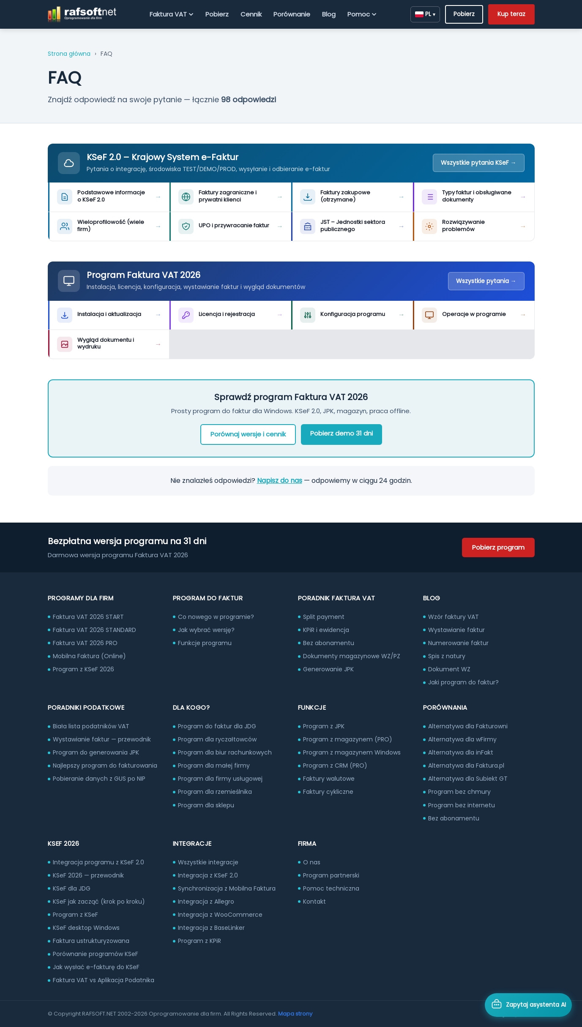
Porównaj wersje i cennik (248, 434)
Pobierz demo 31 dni (341, 433)
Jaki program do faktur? (463, 682)
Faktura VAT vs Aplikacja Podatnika (103, 980)
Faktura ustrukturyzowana (91, 941)
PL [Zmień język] (425, 14)
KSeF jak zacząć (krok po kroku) (99, 901)
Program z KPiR (199, 941)
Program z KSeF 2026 (83, 669)
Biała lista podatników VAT (91, 726)
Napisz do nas (279, 480)
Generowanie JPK (328, 669)
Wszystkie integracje (208, 862)
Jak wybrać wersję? (206, 630)
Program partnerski (331, 875)
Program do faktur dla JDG (217, 726)
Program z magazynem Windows (352, 752)
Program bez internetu (461, 805)
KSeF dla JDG (71, 888)
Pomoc (362, 14)
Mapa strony (295, 1014)
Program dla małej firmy (214, 765)
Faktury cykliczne (328, 791)
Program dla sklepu (206, 805)
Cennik (251, 14)
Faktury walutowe (329, 778)
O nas (311, 862)
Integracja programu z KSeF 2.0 (98, 862)
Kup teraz (511, 14)
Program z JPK (323, 726)
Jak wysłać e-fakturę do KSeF (96, 967)
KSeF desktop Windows (86, 927)
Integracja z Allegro (206, 901)
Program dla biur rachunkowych (225, 752)
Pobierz (217, 14)
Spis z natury (446, 656)
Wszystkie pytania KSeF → (478, 162)
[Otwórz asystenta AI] (528, 1005)
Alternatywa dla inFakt (460, 752)
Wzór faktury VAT (453, 617)
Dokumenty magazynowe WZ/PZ (351, 656)
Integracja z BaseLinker (211, 927)
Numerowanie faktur (458, 643)
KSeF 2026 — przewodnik (88, 875)
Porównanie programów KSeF (95, 954)
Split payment (323, 617)
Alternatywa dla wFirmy (462, 739)
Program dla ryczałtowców (217, 739)
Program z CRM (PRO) (335, 765)
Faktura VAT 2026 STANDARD (94, 630)
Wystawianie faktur (456, 630)
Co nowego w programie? (216, 617)
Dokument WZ (449, 669)
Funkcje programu (205, 643)
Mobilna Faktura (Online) (89, 656)
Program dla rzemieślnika (215, 791)
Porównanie (291, 14)
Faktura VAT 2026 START (88, 617)
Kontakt (314, 901)
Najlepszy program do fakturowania (105, 765)
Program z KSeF (75, 914)
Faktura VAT (172, 14)
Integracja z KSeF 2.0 (208, 875)
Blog (329, 14)
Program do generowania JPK (96, 752)
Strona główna (69, 53)
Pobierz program (498, 547)
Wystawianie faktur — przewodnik (102, 739)
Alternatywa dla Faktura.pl (466, 765)
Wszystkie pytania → (486, 281)
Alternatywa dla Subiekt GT (468, 778)
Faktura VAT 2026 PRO (85, 643)
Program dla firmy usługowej (220, 778)
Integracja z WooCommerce (220, 914)
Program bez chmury (459, 791)
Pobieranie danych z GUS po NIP (99, 778)
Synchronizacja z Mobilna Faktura (227, 888)
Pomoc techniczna (331, 888)
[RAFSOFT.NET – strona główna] (82, 14)
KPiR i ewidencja (326, 630)
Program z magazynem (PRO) (347, 739)
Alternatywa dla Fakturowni (468, 726)
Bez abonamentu (328, 643)
